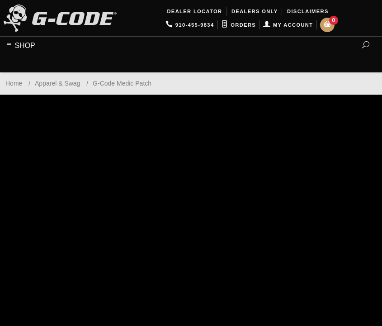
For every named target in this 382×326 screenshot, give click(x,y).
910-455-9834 (189, 25)
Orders (238, 25)
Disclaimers (307, 11)
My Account (288, 25)
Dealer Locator (193, 11)
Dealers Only (254, 11)
